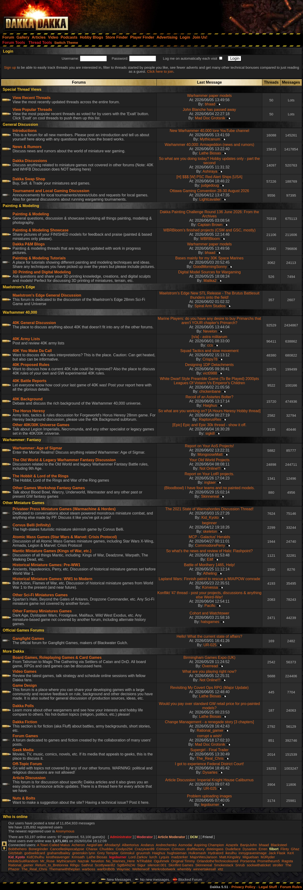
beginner (209, 523)
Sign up (10, 67)
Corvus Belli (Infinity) (32, 525)
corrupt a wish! (209, 736)
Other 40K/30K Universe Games (41, 425)
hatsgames (210, 622)
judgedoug (210, 185)
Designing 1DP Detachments (209, 365)
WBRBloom (210, 239)
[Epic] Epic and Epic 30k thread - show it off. (209, 425)
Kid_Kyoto (210, 517)
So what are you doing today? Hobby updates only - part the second (209, 161)
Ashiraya (210, 171)
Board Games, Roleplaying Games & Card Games (57, 657)
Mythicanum (210, 139)
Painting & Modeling (31, 214)
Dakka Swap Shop (29, 179)
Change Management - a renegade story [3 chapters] (209, 722)
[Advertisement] (239, 15)
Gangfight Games (28, 639)
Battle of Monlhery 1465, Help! (209, 565)
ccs (210, 345)
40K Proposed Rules (31, 365)
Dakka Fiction (25, 722)
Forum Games (25, 736)
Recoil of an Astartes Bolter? (209, 397)
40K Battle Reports (29, 381)
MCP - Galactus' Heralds (209, 537)
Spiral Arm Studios (210, 306)
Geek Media (23, 750)
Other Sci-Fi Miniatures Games (40, 595)
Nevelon (210, 331)
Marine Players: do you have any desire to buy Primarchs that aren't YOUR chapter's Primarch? (209, 320)
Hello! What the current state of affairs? (209, 636)
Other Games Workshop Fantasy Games (49, 488)
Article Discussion (29, 778)
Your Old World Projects (209, 460)
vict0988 (210, 373)
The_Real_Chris (210, 758)
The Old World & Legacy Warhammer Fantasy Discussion (64, 460)
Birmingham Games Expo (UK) (209, 657)
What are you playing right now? (209, 671)
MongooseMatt (210, 454)
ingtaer (210, 482)
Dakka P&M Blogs (29, 244)
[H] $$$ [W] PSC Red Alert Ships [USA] (209, 177)
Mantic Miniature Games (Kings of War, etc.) (52, 551)
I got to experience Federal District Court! (209, 764)
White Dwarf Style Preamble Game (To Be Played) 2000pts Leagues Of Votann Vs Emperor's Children (209, 381)
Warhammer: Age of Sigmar (37, 448)
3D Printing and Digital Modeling (42, 272)
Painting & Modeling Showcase (40, 230)
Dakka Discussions (30, 161)
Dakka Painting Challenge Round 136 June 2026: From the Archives (209, 214)
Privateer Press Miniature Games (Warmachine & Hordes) (64, 509)
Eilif (210, 559)
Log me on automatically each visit (190, 58)
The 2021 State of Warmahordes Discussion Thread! (209, 509)
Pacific (210, 606)
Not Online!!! (210, 468)
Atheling (210, 573)
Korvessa (210, 587)
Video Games (24, 671)
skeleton (210, 531)
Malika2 (210, 281)
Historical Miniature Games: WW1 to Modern (52, 579)
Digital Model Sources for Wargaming (209, 272)
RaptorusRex (210, 419)
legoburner (210, 805)
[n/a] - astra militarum (209, 337)
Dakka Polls (23, 706)
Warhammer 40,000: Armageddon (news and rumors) (209, 145)
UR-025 (210, 645)
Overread (210, 666)
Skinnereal (210, 496)
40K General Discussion (34, 323)
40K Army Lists (26, 339)
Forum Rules (291, 887)
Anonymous (65, 831)
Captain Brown (210, 225)
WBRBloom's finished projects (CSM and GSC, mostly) (209, 230)
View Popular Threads (32, 110)
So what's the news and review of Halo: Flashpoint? (209, 551)
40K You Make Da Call (32, 351)
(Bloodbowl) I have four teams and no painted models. (209, 488)
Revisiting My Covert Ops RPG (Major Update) (209, 688)
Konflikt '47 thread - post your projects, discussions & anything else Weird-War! (209, 595)
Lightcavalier (210, 199)
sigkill (210, 433)
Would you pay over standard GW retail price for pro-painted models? (209, 706)
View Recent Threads (32, 98)
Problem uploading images (209, 796)
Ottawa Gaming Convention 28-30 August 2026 (209, 191)
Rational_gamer (210, 730)
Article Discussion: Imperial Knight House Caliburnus (209, 780)
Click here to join (160, 71)
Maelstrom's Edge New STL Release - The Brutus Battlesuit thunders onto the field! (209, 295)
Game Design (25, 685)
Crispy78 (210, 359)
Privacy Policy (243, 887)
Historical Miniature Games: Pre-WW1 (46, 565)
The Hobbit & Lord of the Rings (40, 476)
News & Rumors (27, 147)
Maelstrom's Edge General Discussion (47, 295)
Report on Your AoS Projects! (209, 446)
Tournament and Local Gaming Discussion (51, 191)
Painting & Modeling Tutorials (39, 258)
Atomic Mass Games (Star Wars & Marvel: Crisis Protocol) (65, 537)
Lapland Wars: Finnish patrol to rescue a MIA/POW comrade (209, 579)
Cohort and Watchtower (209, 613)
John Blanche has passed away (209, 110)
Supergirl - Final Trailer (209, 750)
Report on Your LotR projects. (209, 474)
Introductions (25, 131)
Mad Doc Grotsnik (210, 118)
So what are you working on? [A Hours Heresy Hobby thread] (209, 411)
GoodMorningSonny (210, 267)
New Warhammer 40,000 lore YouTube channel (209, 131)
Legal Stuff (267, 887)
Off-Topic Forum (27, 764)
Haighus (210, 405)
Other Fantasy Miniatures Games (42, 611)
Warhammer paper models (209, 96)
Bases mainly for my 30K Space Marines (209, 258)
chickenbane (210, 391)
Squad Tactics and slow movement (209, 351)
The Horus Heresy (29, 411)
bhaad (210, 104)
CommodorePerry (210, 545)
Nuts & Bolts (24, 798)
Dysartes (210, 772)
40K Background (28, 399)
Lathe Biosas (210, 153)
